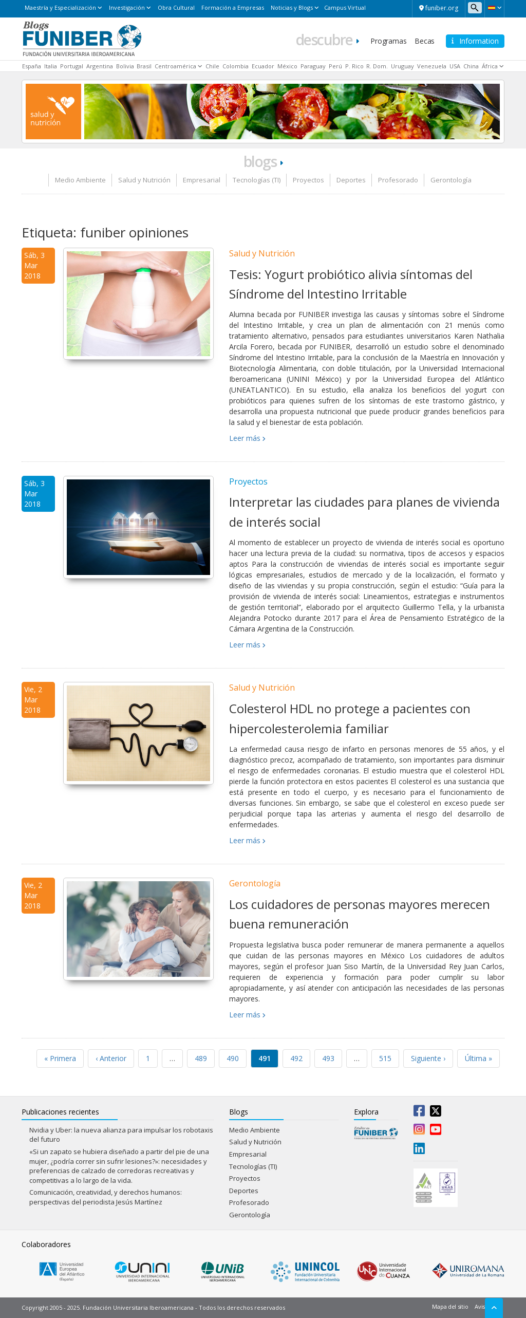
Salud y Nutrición (144, 179)
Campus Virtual (345, 7)
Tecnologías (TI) (256, 179)
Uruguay (402, 66)
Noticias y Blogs (292, 7)
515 (385, 1058)
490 (233, 1058)
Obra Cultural (176, 7)
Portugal (71, 66)
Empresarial (201, 179)
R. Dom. (377, 66)
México (287, 66)
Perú (335, 66)
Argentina (99, 66)
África (490, 66)
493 (328, 1058)
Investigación (127, 7)
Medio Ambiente (80, 179)
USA (454, 66)
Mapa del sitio (450, 1306)
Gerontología (451, 179)
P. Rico (354, 66)
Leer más (244, 438)
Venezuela (431, 66)
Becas (425, 41)
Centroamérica (175, 66)
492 (296, 1058)
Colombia (235, 66)
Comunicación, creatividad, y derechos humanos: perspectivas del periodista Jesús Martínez (105, 1196)
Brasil (144, 66)
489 (201, 1058)
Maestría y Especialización (60, 7)
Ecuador (263, 66)
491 (264, 1058)
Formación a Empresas (232, 7)
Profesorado (398, 179)
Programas (388, 41)
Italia (50, 66)
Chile (212, 66)
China (471, 66)
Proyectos (308, 179)
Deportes (351, 179)
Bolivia (125, 66)
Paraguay (313, 66)
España (31, 66)
